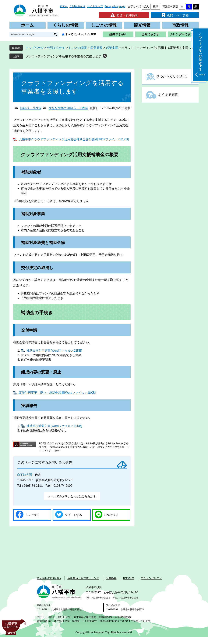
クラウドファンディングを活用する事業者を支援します (63, 56)
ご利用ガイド (77, 6)
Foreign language (115, 6)
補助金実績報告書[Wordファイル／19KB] (54, 426)
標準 (155, 6)
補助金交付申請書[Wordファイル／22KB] (54, 350)
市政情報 (180, 25)
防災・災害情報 (124, 15)
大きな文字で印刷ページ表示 (68, 108)
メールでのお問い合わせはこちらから (72, 496)
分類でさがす (150, 34)
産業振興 (96, 47)
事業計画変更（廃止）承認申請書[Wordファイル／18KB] (57, 392)
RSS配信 (128, 578)
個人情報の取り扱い (49, 578)
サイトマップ (95, 6)
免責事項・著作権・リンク (83, 578)
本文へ (64, 6)
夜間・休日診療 (175, 15)
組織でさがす (118, 34)
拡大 (146, 6)
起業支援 (112, 47)
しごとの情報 (104, 25)
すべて (69, 34)
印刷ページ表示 (30, 108)
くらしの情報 (66, 25)
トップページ (35, 47)
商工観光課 (24, 474)
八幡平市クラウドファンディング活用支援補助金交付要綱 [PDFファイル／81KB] (74, 139)
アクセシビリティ (151, 578)
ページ (82, 34)
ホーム (27, 25)
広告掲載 (111, 578)
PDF (93, 34)
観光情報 (142, 25)
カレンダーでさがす (183, 34)
